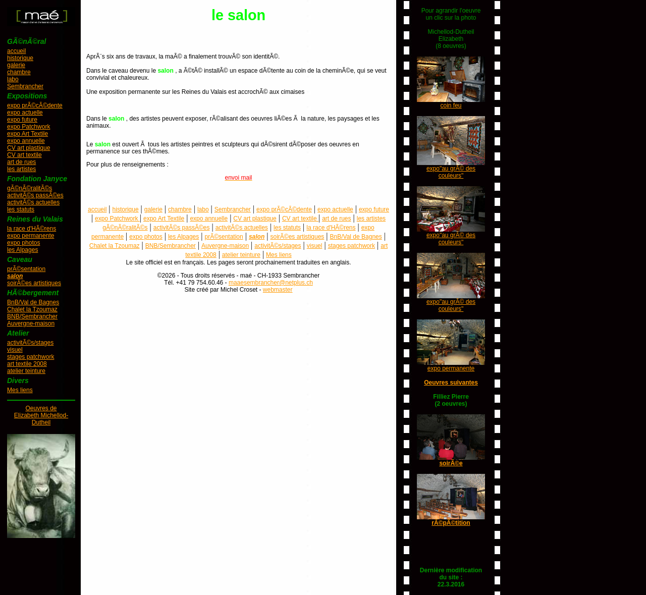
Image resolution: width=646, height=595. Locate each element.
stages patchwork (30, 356)
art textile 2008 (27, 363)
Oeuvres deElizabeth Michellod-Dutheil (41, 415)
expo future (22, 119)
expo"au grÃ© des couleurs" (450, 172)
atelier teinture (26, 370)
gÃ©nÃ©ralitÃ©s (29, 188)
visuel (15, 349)
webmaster (278, 289)
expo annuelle (26, 140)
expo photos (23, 242)
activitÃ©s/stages (30, 342)
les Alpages (22, 249)
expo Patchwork (28, 126)
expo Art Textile (27, 133)
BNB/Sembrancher (32, 316)
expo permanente (30, 235)
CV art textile (24, 154)
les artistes (21, 169)
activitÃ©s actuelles (33, 202)
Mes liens (20, 390)
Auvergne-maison (31, 323)
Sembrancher (25, 86)
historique (20, 58)
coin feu (450, 105)
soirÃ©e (450, 463)
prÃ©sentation (26, 269)
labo (13, 79)
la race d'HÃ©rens (31, 228)
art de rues (21, 162)
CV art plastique (28, 147)
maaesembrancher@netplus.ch (271, 282)
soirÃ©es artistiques (34, 283)
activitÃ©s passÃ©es (35, 195)
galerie (16, 65)
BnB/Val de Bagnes (33, 302)
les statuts (20, 209)
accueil (16, 51)
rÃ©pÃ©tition (451, 522)
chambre (19, 72)
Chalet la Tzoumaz (32, 309)
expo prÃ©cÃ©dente (35, 105)
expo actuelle (25, 112)
